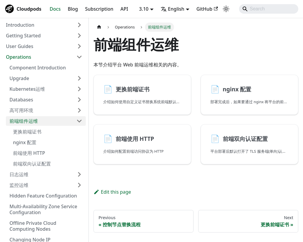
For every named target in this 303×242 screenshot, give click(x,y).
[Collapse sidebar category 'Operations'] (79, 57)
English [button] (172, 9)
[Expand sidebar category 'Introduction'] (79, 25)
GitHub (207, 9)
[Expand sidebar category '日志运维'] (79, 174)
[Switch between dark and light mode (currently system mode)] (226, 9)
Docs (55, 9)
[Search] (268, 9)
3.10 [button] (144, 9)
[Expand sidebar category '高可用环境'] (79, 110)
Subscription (99, 9)
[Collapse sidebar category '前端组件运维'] (79, 121)
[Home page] (99, 27)
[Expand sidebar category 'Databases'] (79, 99)
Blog (73, 9)
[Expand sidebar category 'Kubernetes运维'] (79, 89)
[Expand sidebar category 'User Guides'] (79, 46)
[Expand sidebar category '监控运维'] (79, 185)
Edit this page (112, 192)
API (124, 9)
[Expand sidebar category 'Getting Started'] (79, 35)
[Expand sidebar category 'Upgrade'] (79, 78)
